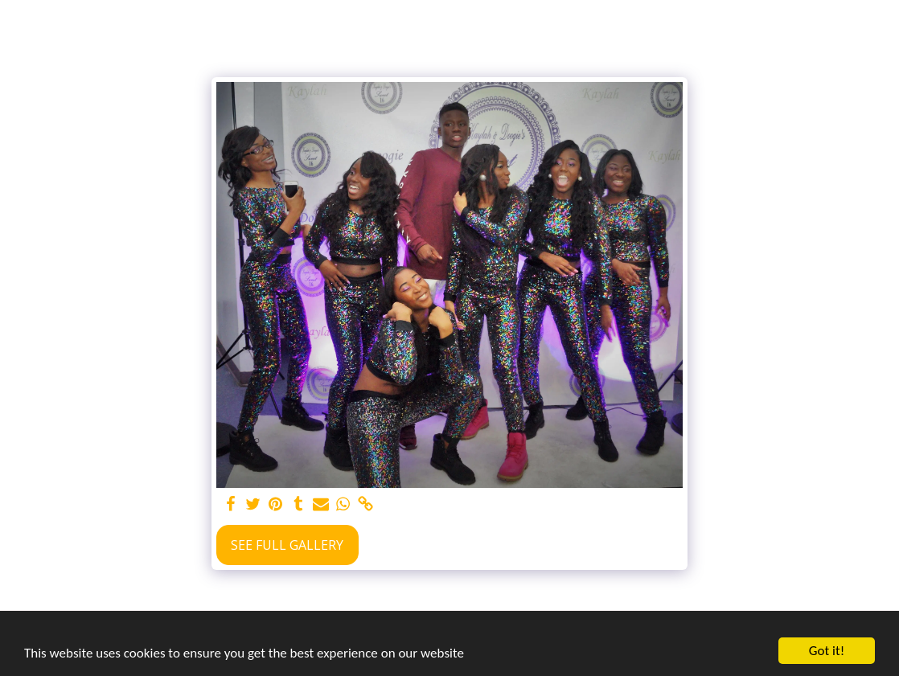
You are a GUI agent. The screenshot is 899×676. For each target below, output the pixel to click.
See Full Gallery (287, 545)
